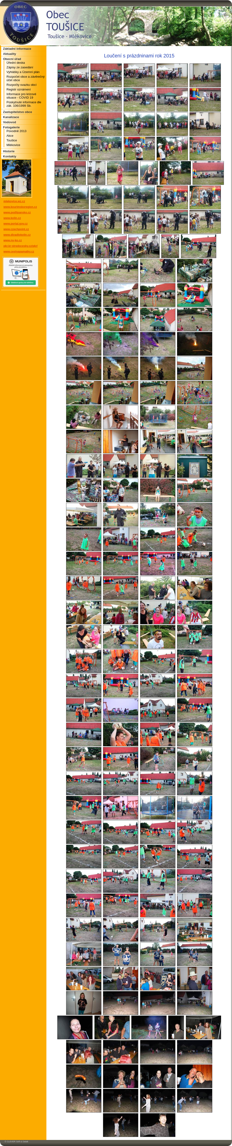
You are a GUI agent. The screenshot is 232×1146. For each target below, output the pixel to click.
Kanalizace (11, 117)
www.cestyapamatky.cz (18, 251)
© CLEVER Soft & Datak (16, 1141)
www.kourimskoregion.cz (20, 207)
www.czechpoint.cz (16, 229)
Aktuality (9, 54)
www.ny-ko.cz (12, 240)
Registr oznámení (18, 89)
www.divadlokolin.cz (17, 234)
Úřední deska (15, 62)
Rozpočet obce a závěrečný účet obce (25, 78)
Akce (9, 135)
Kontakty (9, 156)
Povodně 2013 (16, 131)
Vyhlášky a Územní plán (22, 72)
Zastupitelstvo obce (17, 112)
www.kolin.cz (12, 218)
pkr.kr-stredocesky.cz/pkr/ (20, 246)
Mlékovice (13, 145)
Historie (9, 151)
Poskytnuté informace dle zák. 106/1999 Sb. (23, 103)
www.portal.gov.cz (15, 223)
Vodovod (9, 122)
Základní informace (17, 48)
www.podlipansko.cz (17, 212)
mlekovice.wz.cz (14, 201)
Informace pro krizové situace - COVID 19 (21, 95)
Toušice (11, 140)
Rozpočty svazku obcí (21, 84)
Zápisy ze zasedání (19, 67)
